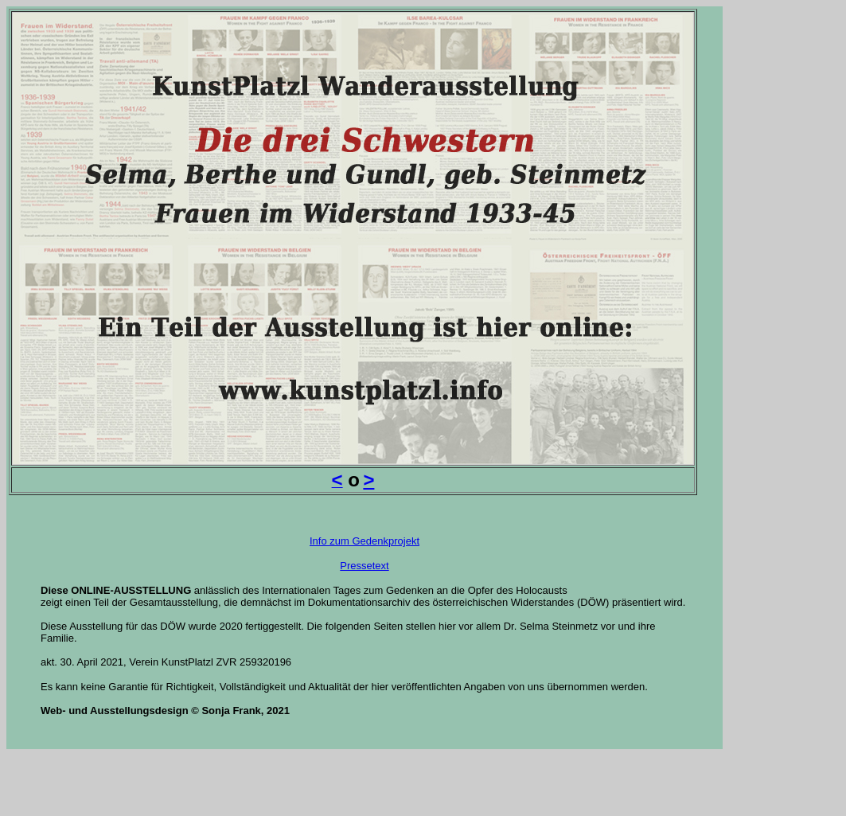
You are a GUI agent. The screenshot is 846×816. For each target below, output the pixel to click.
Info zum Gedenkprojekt (364, 541)
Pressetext (364, 566)
